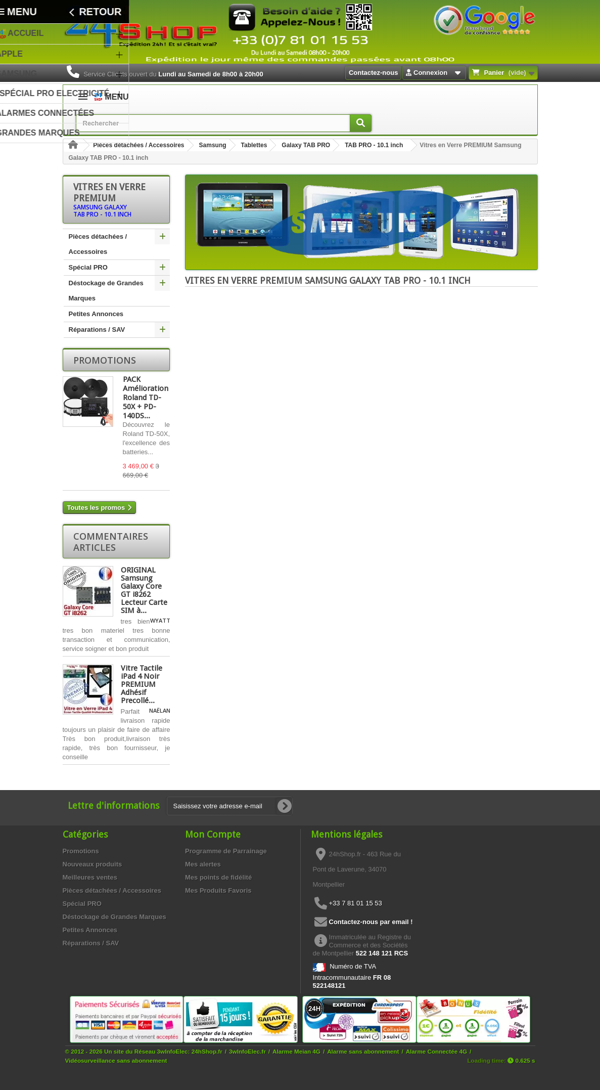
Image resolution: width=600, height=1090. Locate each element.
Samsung (212, 145)
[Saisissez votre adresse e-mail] (230, 806)
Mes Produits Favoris (218, 890)
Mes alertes (203, 864)
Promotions (104, 360)
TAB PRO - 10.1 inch (374, 145)
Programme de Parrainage (226, 851)
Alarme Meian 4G (296, 1051)
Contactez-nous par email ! (371, 922)
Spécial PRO (88, 267)
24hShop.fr (207, 1051)
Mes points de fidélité (218, 877)
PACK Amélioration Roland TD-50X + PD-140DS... (145, 397)
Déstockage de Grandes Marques (106, 290)
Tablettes (254, 145)
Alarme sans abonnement (363, 1051)
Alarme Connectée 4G (436, 1051)
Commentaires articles (110, 541)
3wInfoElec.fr (247, 1051)
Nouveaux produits (92, 864)
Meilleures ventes (90, 877)
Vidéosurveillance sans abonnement (116, 1060)
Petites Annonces (96, 314)
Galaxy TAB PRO (306, 145)
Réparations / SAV (97, 329)
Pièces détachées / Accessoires (138, 145)
